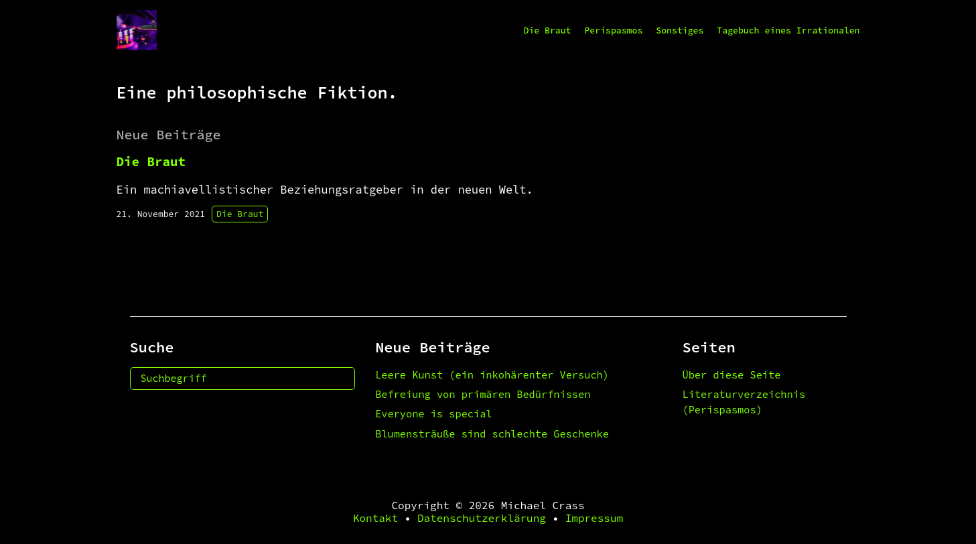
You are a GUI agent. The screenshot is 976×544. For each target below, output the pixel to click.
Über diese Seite (732, 374)
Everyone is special (433, 413)
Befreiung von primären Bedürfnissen (482, 394)
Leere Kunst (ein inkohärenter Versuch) (492, 374)
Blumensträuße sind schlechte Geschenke (492, 433)
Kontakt (375, 518)
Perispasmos (613, 30)
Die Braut (547, 30)
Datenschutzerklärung (481, 518)
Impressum (594, 518)
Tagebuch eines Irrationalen (788, 30)
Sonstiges (679, 30)
